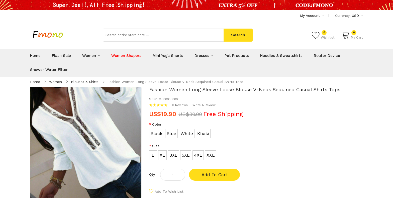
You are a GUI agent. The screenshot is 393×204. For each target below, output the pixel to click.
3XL (173, 155)
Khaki (203, 133)
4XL (198, 155)
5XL (186, 155)
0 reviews (180, 105)
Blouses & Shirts (85, 82)
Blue (171, 133)
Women (55, 82)
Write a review (204, 105)
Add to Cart (214, 174)
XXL (211, 155)
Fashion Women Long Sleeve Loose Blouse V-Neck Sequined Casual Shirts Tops (176, 82)
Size (155, 146)
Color (157, 124)
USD (357, 16)
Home (35, 82)
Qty (152, 174)
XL (162, 155)
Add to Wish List (169, 191)
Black (156, 133)
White (186, 133)
